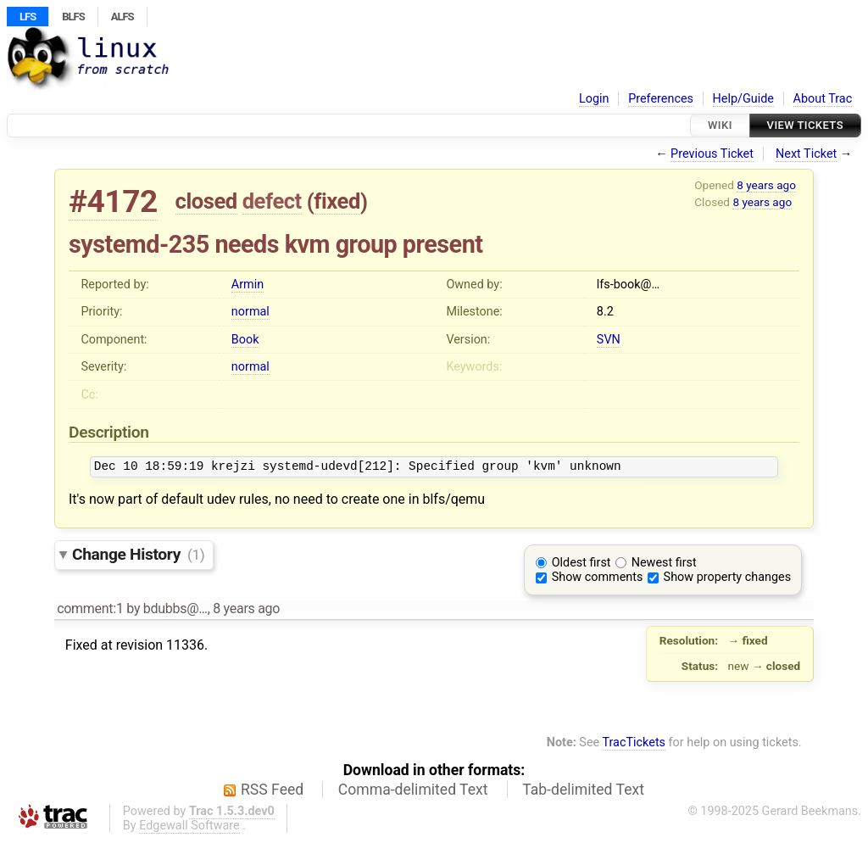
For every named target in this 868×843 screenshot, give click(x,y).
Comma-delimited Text (413, 792)
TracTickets (633, 745)
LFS (27, 16)
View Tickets (805, 125)
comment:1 (90, 611)
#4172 (113, 201)
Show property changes (727, 579)
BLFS (73, 16)
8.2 (605, 311)
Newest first (664, 565)
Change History (138, 557)
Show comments (597, 579)
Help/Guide (743, 99)
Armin (247, 284)
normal (250, 311)
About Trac (823, 99)
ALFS (122, 16)
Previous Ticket (712, 154)
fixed (337, 201)
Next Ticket (806, 154)
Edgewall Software (189, 828)
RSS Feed (272, 792)
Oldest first (581, 565)
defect (272, 201)
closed (206, 201)
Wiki (720, 125)
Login (594, 99)
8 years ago (766, 185)
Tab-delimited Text (583, 792)
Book (245, 339)
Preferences (660, 99)
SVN (608, 339)
